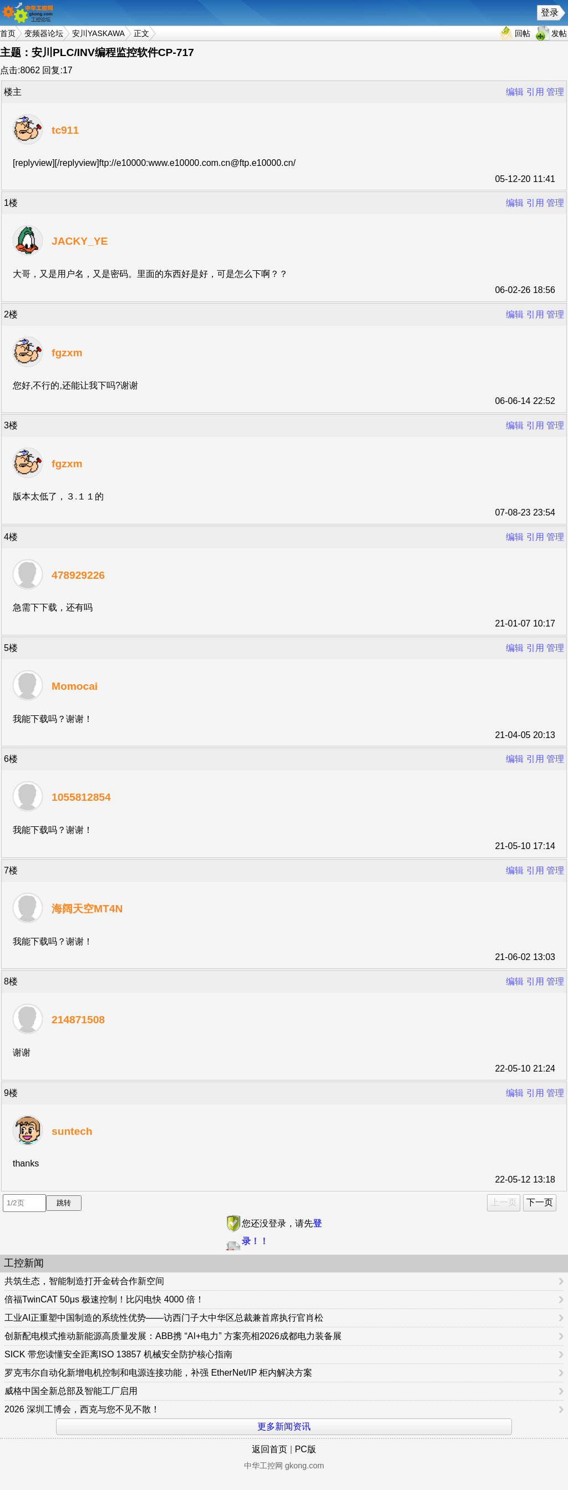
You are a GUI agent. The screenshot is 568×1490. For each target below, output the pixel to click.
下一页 (539, 1202)
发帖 (559, 33)
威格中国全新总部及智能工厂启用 (71, 1391)
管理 (555, 92)
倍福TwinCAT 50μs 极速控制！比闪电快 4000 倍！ (104, 1299)
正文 (141, 33)
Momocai (75, 686)
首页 (8, 33)
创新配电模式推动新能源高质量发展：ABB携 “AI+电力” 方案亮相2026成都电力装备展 (173, 1336)
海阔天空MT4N (87, 909)
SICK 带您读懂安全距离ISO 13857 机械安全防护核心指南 (118, 1354)
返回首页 (269, 1449)
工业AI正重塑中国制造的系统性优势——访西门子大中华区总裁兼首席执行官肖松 (163, 1317)
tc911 (65, 130)
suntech (72, 1131)
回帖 (522, 33)
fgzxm (67, 352)
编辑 (515, 92)
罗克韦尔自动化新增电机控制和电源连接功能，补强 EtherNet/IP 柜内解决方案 (158, 1372)
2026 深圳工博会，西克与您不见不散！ (82, 1409)
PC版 (305, 1449)
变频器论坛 (43, 33)
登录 (550, 12)
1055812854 (81, 797)
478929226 (78, 575)
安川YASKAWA (98, 33)
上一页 (503, 1202)
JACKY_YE (80, 241)
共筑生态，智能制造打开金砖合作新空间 (84, 1281)
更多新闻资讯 (284, 1426)
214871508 (78, 1020)
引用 (535, 92)
